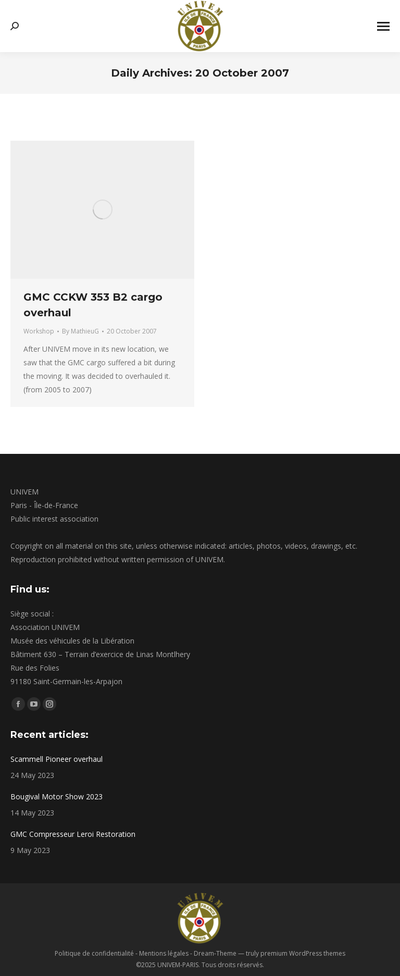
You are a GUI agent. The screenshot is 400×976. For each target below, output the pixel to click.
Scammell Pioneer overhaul (56, 759)
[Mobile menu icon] (383, 26)
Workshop (38, 331)
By (80, 331)
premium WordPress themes (302, 953)
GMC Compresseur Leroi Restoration (72, 834)
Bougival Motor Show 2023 (56, 796)
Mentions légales (164, 953)
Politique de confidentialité (94, 953)
